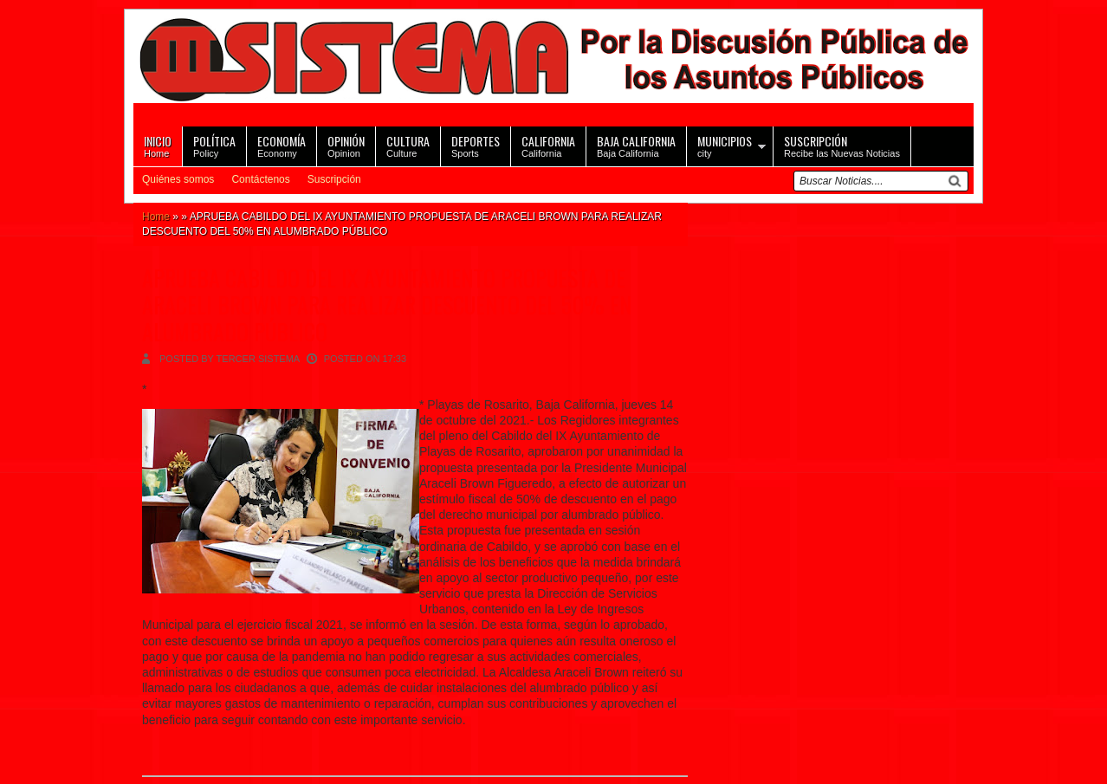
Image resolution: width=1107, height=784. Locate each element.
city (724, 145)
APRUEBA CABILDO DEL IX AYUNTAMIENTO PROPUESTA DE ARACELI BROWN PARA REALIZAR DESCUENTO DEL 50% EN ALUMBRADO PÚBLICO (386, 304)
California (548, 145)
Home (158, 145)
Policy (214, 145)
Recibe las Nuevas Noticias (842, 145)
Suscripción (334, 179)
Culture (408, 145)
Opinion (346, 145)
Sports (475, 145)
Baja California (636, 145)
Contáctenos (260, 179)
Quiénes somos (178, 179)
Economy (281, 145)
